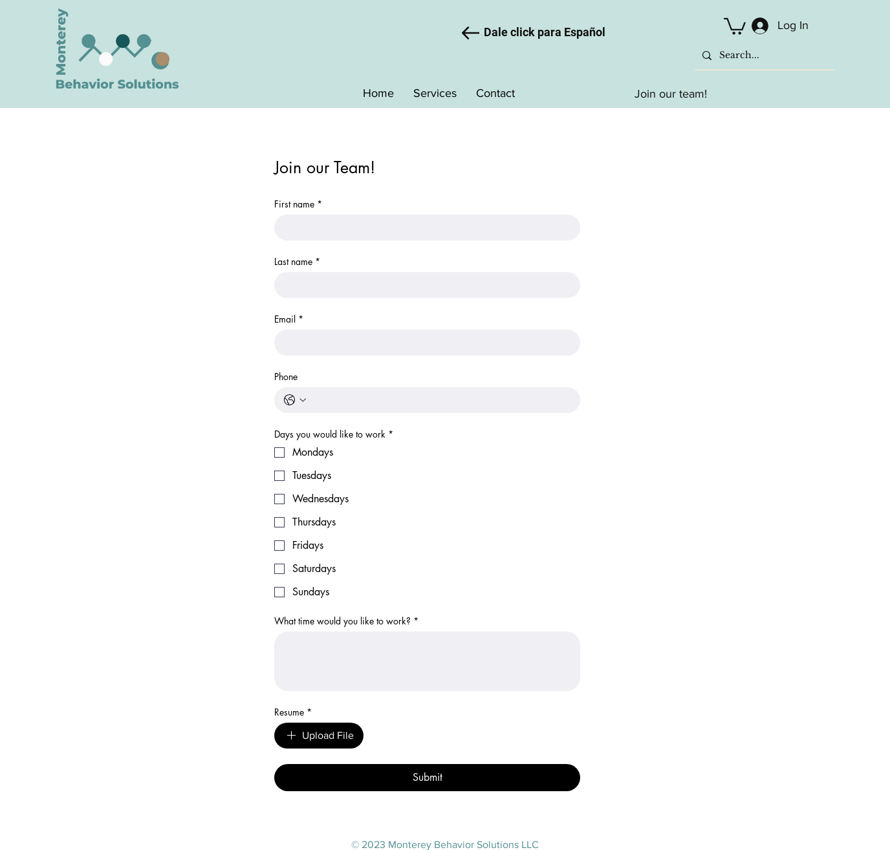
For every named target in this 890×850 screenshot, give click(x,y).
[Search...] (763, 55)
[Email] (423, 343)
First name (298, 203)
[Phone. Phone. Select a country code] (295, 400)
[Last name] (423, 285)
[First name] (423, 227)
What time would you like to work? (346, 620)
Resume (293, 712)
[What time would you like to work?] (427, 661)
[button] (735, 25)
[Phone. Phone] (440, 400)
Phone (286, 376)
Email (288, 318)
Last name (297, 261)
